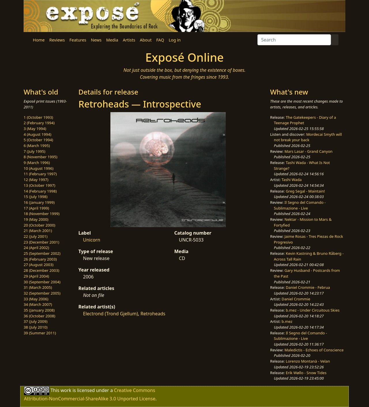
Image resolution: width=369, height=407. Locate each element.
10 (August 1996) (38, 168)
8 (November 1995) (40, 156)
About (146, 40)
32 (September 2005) (42, 293)
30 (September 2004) (42, 281)
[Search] (294, 39)
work (66, 390)
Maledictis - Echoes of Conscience (314, 350)
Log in (174, 40)
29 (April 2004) (36, 276)
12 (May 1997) (36, 179)
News (96, 40)
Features (77, 40)
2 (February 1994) (39, 122)
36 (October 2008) (39, 316)
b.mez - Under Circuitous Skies (313, 310)
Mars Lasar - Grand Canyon (309, 151)
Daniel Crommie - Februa (308, 287)
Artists (129, 40)
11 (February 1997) (40, 173)
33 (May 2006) (36, 299)
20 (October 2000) (39, 225)
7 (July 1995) (34, 151)
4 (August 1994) (37, 134)
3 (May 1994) (35, 128)
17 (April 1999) (36, 208)
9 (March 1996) (37, 162)
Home (39, 40)
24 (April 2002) (36, 247)
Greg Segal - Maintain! (305, 191)
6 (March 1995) (37, 145)
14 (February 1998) (40, 191)
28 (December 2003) (41, 270)
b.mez (287, 321)
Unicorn (91, 240)
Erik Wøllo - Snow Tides (306, 372)
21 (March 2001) (38, 230)
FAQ (160, 40)
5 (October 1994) (38, 139)
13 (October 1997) (39, 185)
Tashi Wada (292, 179)
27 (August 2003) (38, 264)
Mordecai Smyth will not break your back (308, 137)
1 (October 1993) (38, 117)
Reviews (57, 40)
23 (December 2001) (41, 242)
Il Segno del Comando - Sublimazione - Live (300, 205)
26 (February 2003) (40, 259)
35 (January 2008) (39, 310)
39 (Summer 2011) (40, 333)
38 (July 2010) (36, 327)
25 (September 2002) (42, 253)
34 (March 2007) (38, 304)
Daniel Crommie (296, 299)
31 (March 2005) (38, 287)
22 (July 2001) (36, 236)
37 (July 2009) (36, 321)
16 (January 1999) (39, 202)
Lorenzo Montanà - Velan (308, 361)
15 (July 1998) (36, 196)
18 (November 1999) (42, 213)
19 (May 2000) (36, 219)
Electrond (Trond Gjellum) (110, 313)
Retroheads (152, 313)
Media (112, 40)
